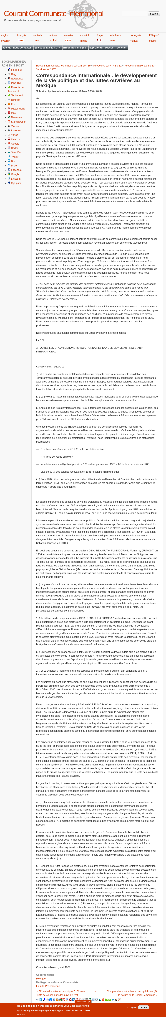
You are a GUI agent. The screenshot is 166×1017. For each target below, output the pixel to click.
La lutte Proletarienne (48, 986)
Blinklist (15, 100)
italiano (53, 35)
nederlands (115, 35)
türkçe (99, 35)
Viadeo (15, 126)
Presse (109, 47)
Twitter (14, 156)
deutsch (37, 35)
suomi (152, 40)
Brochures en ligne (74, 47)
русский (5, 40)
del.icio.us (16, 70)
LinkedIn (16, 178)
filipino (83, 40)
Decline (143, 1007)
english (5, 35)
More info (21, 1014)
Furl (13, 104)
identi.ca (15, 139)
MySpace (16, 183)
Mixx (13, 113)
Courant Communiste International (53, 13)
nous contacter (22, 47)
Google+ (16, 143)
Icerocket (16, 130)
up (96, 991)
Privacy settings (83, 1001)
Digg (13, 74)
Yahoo (14, 135)
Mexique (41, 978)
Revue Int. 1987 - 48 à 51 (107, 65)
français (21, 35)
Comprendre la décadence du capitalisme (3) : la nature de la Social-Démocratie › (132, 993)
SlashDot (16, 152)
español (84, 35)
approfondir (96, 47)
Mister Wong (18, 108)
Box (13, 161)
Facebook (16, 170)
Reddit (14, 148)
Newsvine (16, 117)
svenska (68, 35)
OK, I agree (131, 1007)
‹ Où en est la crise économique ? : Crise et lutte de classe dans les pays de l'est (62, 993)
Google (15, 174)
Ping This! (16, 83)
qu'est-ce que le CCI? (47, 47)
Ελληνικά (154, 35)
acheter (121, 47)
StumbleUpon (18, 121)
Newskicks (17, 78)
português (135, 35)
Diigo (14, 165)
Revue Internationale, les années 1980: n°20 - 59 (63, 65)
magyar (134, 40)
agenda (7, 47)
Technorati (17, 95)
